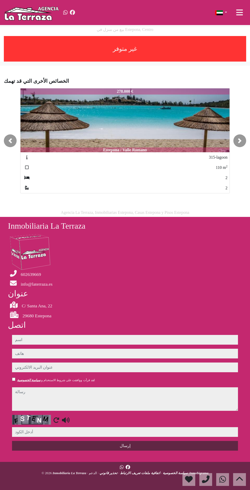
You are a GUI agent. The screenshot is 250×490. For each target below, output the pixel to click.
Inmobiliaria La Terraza (69, 473)
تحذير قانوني (108, 473)
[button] (10, 140)
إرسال (125, 446)
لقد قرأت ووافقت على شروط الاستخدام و (56, 380)
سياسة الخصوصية (28, 380)
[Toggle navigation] (239, 12)
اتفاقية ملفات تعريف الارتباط (139, 473)
